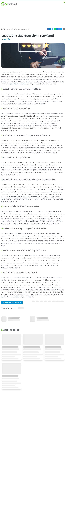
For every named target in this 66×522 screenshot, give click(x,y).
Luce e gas (6, 39)
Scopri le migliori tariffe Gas (12, 302)
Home (3, 29)
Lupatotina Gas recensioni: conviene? (19, 29)
